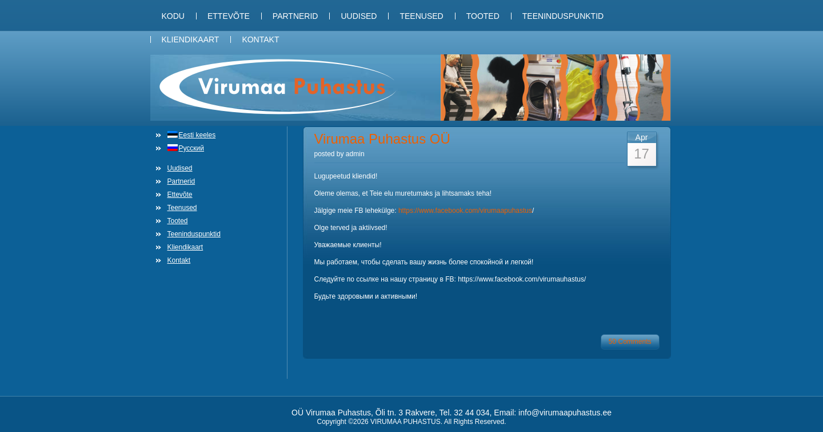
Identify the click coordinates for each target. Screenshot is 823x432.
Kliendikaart (190, 39)
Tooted (483, 16)
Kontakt (260, 39)
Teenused (421, 16)
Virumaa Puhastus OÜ (382, 138)
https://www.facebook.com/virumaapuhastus (465, 211)
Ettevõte (228, 16)
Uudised (359, 16)
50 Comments (630, 342)
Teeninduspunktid (563, 16)
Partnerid (295, 16)
